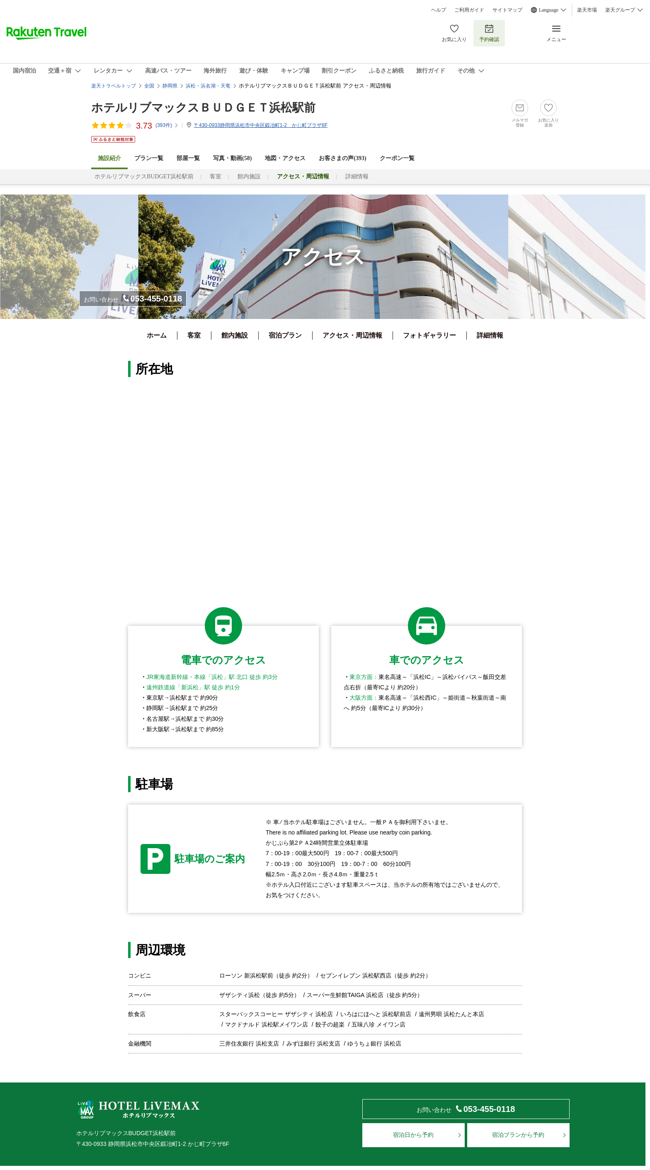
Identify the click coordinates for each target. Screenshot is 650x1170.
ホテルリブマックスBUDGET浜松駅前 (144, 176)
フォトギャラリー (429, 335)
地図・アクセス (285, 158)
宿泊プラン (285, 335)
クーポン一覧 (397, 158)
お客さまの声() (342, 158)
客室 (215, 176)
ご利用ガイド (469, 10)
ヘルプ (438, 10)
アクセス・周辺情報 (352, 335)
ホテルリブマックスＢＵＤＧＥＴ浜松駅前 (203, 107)
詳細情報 (357, 176)
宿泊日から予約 (413, 1134)
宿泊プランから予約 (518, 1134)
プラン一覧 (148, 158)
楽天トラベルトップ (113, 86)
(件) (167, 125)
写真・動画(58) (232, 158)
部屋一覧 (188, 158)
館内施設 (249, 176)
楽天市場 (587, 10)
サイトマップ (507, 10)
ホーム (157, 335)
